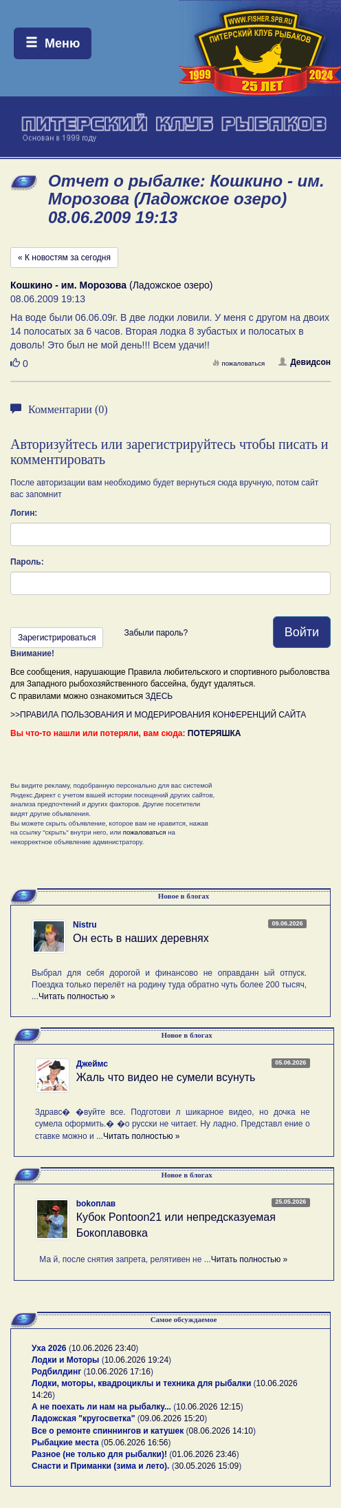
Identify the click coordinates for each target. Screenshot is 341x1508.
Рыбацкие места (65, 1442)
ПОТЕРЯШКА (214, 733)
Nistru (85, 925)
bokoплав (96, 1203)
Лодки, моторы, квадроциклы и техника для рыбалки (141, 1383)
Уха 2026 (49, 1348)
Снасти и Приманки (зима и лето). (100, 1466)
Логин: (23, 513)
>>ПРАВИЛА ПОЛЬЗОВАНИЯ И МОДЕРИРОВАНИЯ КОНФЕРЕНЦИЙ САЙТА (158, 715)
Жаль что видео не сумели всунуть (166, 1077)
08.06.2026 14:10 (221, 1431)
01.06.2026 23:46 (204, 1454)
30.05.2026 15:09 (207, 1466)
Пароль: (27, 562)
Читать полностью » (77, 996)
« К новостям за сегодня (64, 257)
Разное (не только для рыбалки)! (99, 1454)
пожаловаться (238, 363)
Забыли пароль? (156, 633)
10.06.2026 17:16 (119, 1371)
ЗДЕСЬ (159, 696)
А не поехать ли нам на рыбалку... (101, 1407)
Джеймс (92, 1064)
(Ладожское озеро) (111, 285)
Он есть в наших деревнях (141, 938)
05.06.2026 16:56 (136, 1442)
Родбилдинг (56, 1371)
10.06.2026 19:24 (136, 1360)
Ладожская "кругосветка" (85, 1418)
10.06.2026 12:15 (208, 1407)
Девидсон (304, 362)
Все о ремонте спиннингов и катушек (108, 1431)
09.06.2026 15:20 (172, 1418)
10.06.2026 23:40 (103, 1348)
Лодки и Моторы (65, 1360)
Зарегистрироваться (57, 637)
